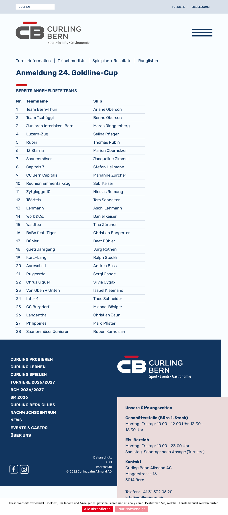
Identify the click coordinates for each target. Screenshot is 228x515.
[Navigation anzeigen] (202, 33)
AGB (109, 462)
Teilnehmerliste (72, 60)
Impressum (104, 467)
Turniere (178, 6)
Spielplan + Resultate (111, 60)
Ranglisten (148, 60)
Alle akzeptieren (97, 509)
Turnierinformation (33, 60)
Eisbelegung (200, 6)
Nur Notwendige (132, 509)
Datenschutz (102, 457)
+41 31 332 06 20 (156, 491)
